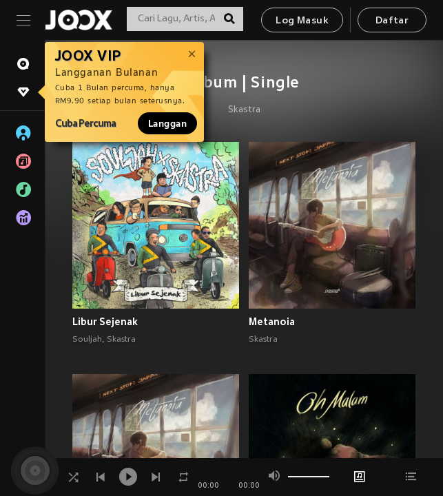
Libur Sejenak (105, 321)
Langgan (167, 123)
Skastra (244, 110)
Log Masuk (302, 21)
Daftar (392, 21)
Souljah (87, 339)
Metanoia (272, 321)
